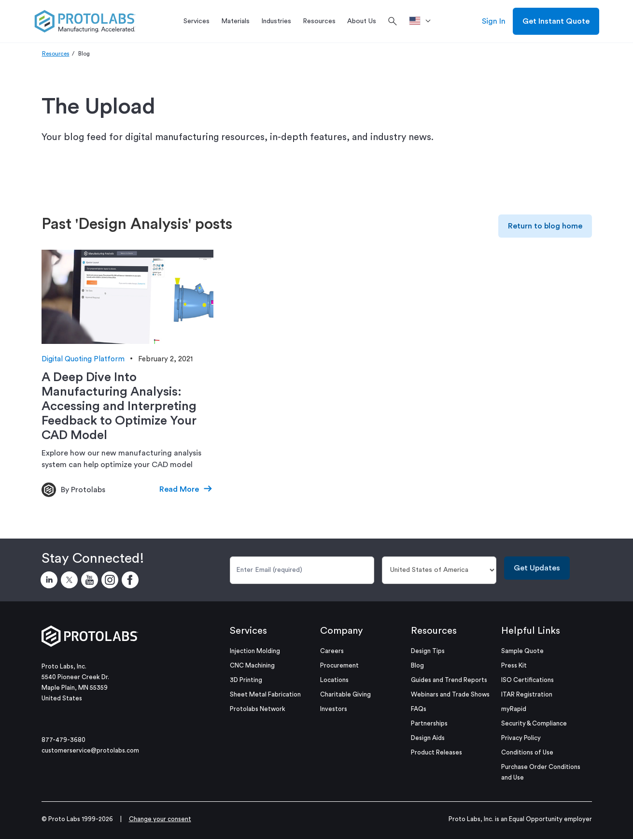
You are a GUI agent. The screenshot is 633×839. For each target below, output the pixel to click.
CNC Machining (252, 665)
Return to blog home (545, 226)
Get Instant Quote (556, 21)
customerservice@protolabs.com (90, 750)
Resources (56, 54)
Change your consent (160, 819)
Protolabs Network (257, 709)
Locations (334, 680)
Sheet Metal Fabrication (265, 694)
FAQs (418, 709)
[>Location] (423, 21)
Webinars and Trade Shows (450, 694)
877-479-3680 (63, 740)
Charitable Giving (345, 694)
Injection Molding (255, 651)
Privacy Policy (521, 738)
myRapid (513, 709)
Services (248, 631)
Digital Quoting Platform (83, 359)
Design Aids (428, 738)
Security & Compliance (534, 723)
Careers (332, 651)
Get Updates (537, 568)
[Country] (439, 570)
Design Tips (428, 651)
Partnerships (429, 723)
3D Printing (246, 680)
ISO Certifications (527, 680)
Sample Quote (522, 651)
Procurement (339, 665)
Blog (417, 665)
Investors (333, 709)
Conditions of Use (527, 752)
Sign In (494, 21)
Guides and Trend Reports (449, 680)
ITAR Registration (526, 694)
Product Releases (436, 752)
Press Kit (514, 665)
